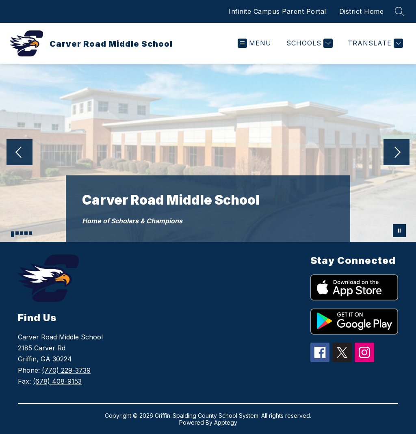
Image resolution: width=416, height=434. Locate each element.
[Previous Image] (19, 153)
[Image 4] (26, 233)
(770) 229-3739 (66, 370)
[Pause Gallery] (399, 230)
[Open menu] (254, 43)
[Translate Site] (374, 43)
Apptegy (225, 422)
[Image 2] (17, 233)
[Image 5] (30, 233)
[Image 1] (12, 234)
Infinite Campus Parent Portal (277, 11)
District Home (361, 11)
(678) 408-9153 (57, 381)
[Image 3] (21, 233)
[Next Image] (397, 153)
